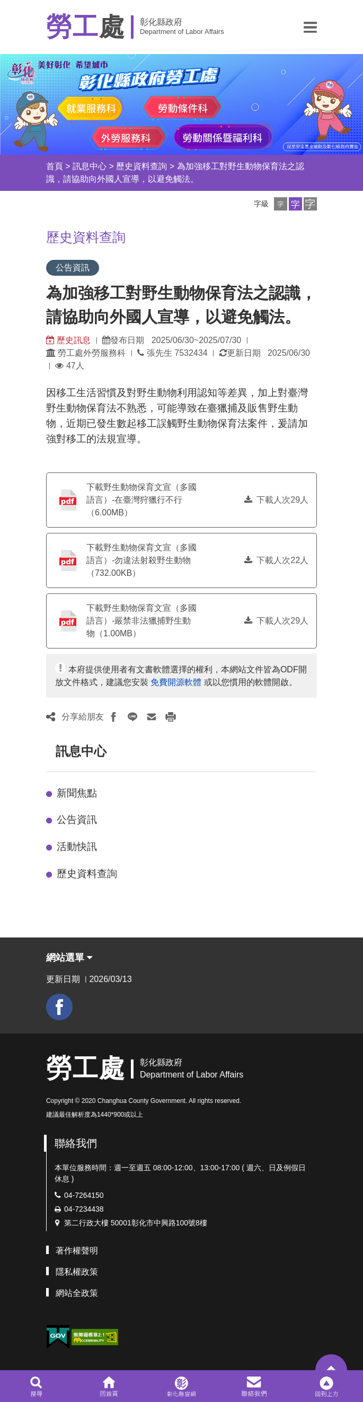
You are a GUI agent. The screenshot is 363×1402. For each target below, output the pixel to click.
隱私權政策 (77, 1271)
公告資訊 (77, 819)
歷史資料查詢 (141, 166)
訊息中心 (90, 166)
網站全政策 (77, 1293)
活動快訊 (77, 846)
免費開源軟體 (175, 682)
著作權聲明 (77, 1250)
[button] (310, 27)
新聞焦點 (77, 793)
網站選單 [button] (69, 957)
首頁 (54, 166)
